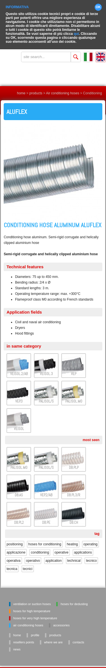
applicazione (16, 548)
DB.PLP (74, 463)
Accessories (61, 621)
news (17, 645)
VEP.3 (19, 397)
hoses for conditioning (44, 540)
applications (83, 548)
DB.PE (46, 518)
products (35, 89)
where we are (53, 638)
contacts (78, 638)
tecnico (91, 556)
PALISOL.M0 (73, 397)
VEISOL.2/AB (19, 369)
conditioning (40, 548)
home (21, 89)
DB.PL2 (19, 518)
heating (72, 540)
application (54, 556)
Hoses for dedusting (74, 599)
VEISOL (19, 424)
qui (76, 29)
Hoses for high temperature (31, 607)
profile (35, 631)
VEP (73, 369)
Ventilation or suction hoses (32, 599)
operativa (13, 556)
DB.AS (19, 490)
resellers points (23, 638)
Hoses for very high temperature (35, 614)
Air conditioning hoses (62, 89)
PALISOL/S (46, 397)
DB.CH (74, 518)
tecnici (28, 565)
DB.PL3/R (73, 490)
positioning (15, 540)
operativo (33, 556)
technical (74, 556)
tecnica (12, 565)
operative (61, 548)
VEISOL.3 (46, 369)
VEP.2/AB (46, 490)
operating (90, 540)
